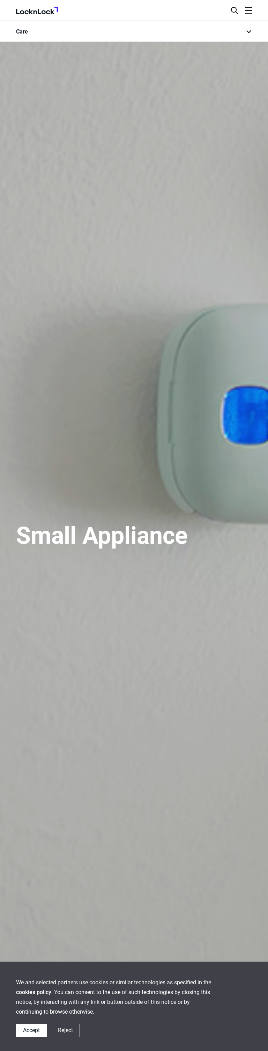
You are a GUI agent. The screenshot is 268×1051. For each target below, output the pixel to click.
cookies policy (33, 992)
